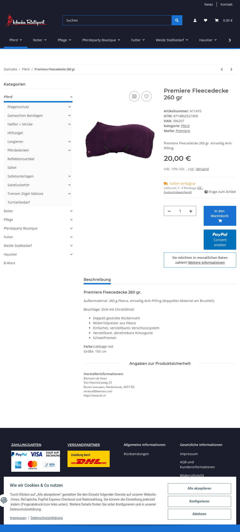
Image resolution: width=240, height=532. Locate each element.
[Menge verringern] (169, 211)
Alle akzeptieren (198, 489)
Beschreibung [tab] (97, 279)
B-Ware (9, 263)
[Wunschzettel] (205, 20)
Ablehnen (198, 513)
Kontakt (226, 4)
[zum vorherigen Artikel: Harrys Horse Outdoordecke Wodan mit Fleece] (222, 69)
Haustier (10, 254)
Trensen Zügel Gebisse (25, 193)
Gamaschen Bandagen (25, 115)
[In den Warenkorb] (87, 84)
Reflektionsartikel (21, 159)
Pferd (185, 126)
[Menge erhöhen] (191, 211)
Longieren (15, 141)
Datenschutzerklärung (48, 518)
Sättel (12, 167)
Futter (8, 237)
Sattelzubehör (19, 185)
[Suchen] (117, 20)
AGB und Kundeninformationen (197, 464)
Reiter (8, 211)
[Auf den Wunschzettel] (146, 96)
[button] (195, 20)
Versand (202, 169)
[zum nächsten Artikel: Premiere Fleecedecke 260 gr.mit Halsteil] (231, 69)
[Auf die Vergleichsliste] (134, 96)
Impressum (189, 454)
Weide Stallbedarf (18, 245)
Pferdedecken (18, 150)
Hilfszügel (15, 133)
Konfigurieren (198, 501)
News (208, 4)
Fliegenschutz (18, 107)
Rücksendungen (136, 454)
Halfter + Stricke (20, 124)
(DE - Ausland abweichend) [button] (183, 190)
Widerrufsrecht (192, 475)
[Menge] (180, 211)
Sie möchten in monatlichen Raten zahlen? (200, 260)
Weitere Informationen (206, 262)
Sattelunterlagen (21, 176)
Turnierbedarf (19, 202)
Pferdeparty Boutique (21, 228)
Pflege (8, 219)
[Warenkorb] (223, 20)
